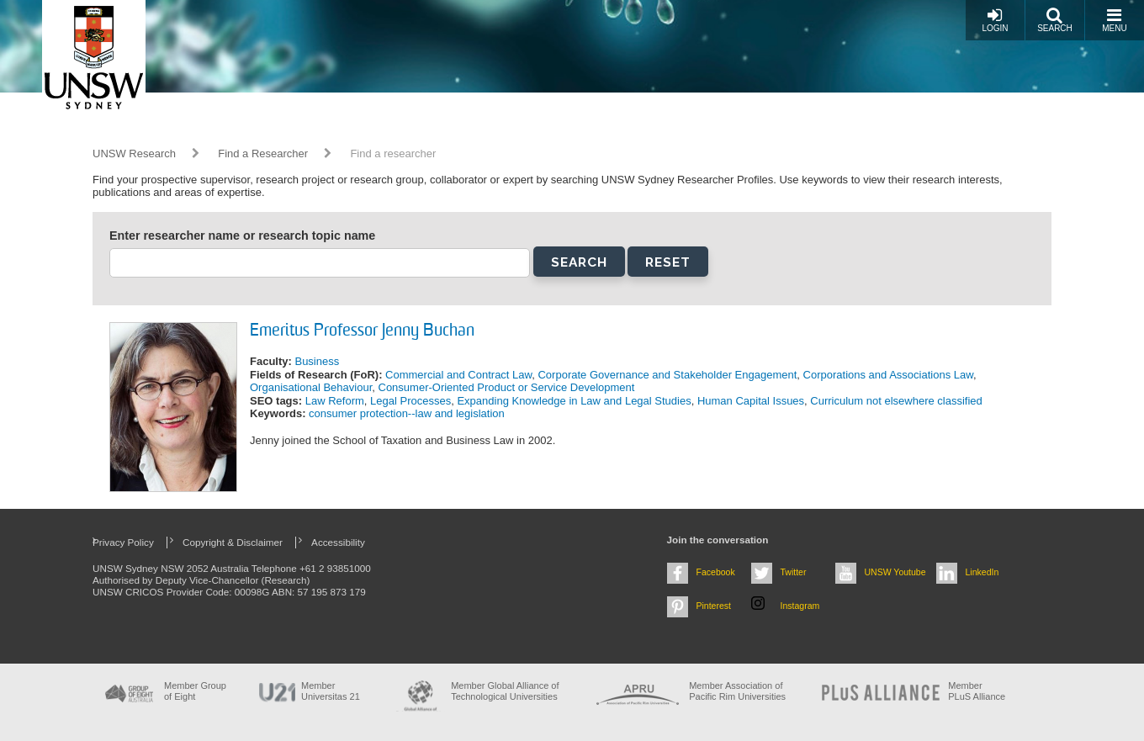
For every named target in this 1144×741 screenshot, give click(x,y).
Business (316, 361)
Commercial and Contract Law (458, 374)
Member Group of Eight (195, 690)
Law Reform (334, 400)
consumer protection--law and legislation (407, 413)
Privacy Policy (123, 542)
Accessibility (338, 542)
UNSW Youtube (895, 572)
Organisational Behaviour (311, 387)
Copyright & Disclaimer (233, 542)
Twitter (794, 572)
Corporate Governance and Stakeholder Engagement (667, 374)
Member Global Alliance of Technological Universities (505, 690)
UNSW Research (134, 153)
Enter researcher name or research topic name (242, 235)
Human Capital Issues (750, 400)
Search (1054, 20)
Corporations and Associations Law (888, 374)
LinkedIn (982, 572)
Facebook (715, 572)
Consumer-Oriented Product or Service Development (507, 387)
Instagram (800, 606)
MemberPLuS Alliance (976, 690)
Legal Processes (410, 400)
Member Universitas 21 (330, 690)
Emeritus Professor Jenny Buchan (362, 331)
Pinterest (714, 606)
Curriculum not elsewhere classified (896, 400)
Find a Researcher (263, 153)
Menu (1114, 20)
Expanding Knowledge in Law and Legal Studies (574, 400)
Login (995, 20)
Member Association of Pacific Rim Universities (737, 690)
